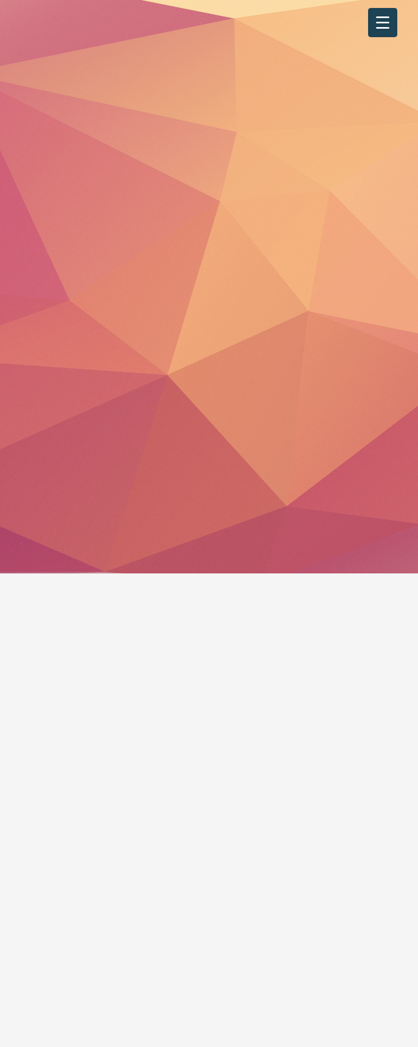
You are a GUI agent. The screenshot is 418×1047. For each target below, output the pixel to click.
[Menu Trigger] (382, 22)
